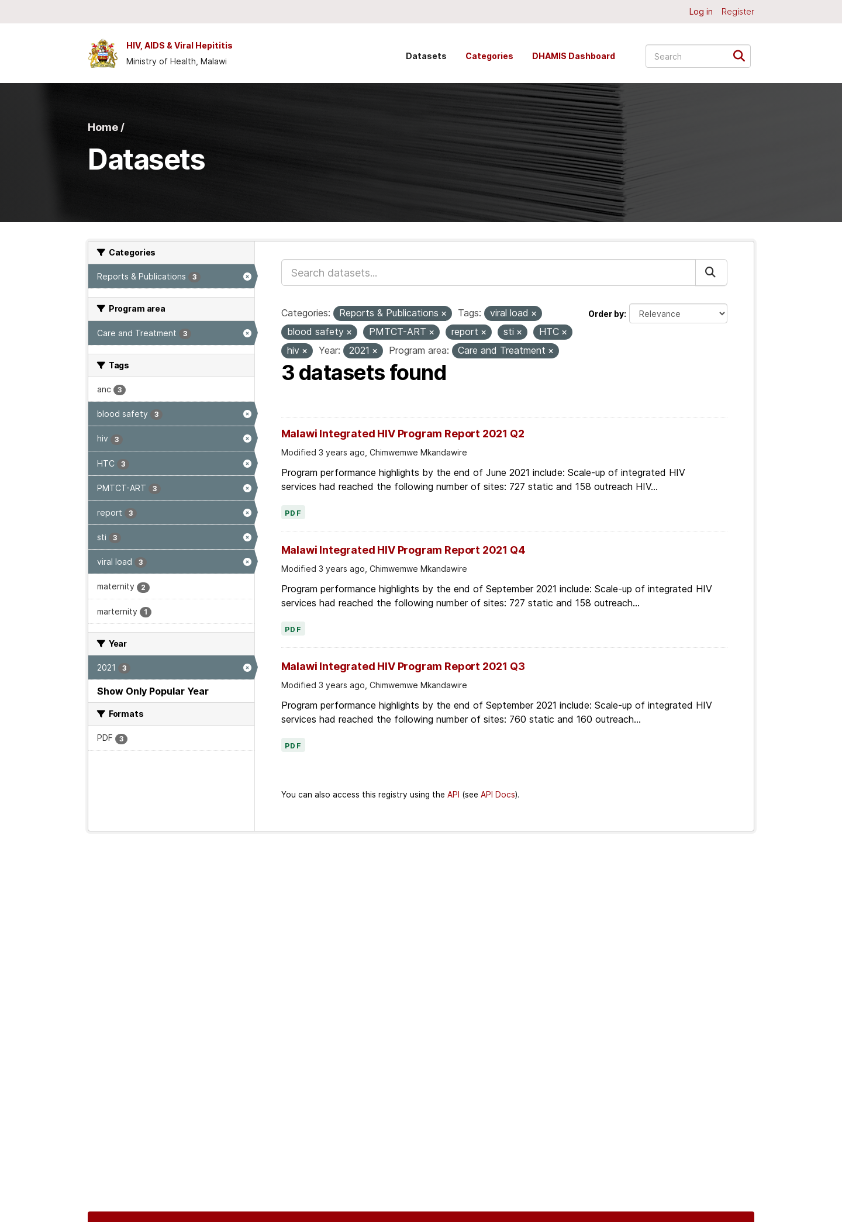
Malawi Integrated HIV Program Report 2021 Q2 (402, 433)
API (453, 794)
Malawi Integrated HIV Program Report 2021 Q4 (403, 550)
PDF (293, 513)
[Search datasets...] (698, 56)
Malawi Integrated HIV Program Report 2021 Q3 (403, 666)
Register (738, 11)
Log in (701, 11)
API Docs (498, 794)
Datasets (426, 56)
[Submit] (743, 55)
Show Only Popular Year (153, 691)
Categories (489, 56)
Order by (606, 314)
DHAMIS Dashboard (573, 56)
